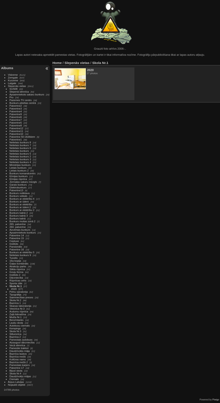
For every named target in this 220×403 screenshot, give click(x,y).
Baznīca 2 (15, 336)
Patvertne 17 (17, 367)
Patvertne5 (16, 122)
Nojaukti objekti (16, 384)
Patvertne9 (16, 114)
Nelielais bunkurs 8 (20, 142)
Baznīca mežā (18, 356)
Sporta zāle (16, 283)
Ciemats (14, 379)
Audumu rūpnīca (19, 311)
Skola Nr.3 (15, 331)
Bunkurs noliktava (20, 193)
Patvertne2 (16, 105)
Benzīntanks (17, 319)
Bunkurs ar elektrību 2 (22, 210)
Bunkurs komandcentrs (23, 173)
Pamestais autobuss (21, 339)
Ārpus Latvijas (16, 381)
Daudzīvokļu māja (20, 350)
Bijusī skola (16, 370)
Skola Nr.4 (15, 373)
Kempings (15, 328)
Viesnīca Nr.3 (17, 308)
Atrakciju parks (18, 266)
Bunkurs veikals (18, 195)
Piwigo (215, 399)
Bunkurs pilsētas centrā (23, 102)
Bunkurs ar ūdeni (19, 201)
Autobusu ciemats (20, 325)
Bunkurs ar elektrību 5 (22, 252)
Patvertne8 (16, 125)
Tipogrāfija (15, 294)
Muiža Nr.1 (16, 317)
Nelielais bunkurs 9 (20, 255)
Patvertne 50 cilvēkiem (22, 136)
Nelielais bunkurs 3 (20, 159)
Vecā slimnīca (17, 345)
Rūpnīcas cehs (18, 280)
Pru (11, 97)
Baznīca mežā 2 (19, 362)
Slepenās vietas (17, 86)
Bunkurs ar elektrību (21, 204)
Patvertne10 (16, 133)
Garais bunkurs (18, 184)
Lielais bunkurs (18, 167)
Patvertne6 (16, 117)
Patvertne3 (16, 108)
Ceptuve (14, 241)
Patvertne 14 (17, 235)
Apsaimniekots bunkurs (23, 232)
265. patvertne (18, 224)
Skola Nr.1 (16, 286)
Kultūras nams (18, 359)
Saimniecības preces (21, 297)
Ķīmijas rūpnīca (18, 179)
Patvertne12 (16, 128)
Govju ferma (16, 272)
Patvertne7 (16, 119)
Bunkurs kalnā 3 (19, 215)
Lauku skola (16, 322)
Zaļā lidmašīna (18, 314)
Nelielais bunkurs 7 (20, 145)
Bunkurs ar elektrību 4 (22, 198)
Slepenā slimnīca (19, 91)
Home (57, 63)
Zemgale (13, 77)
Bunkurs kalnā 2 (19, 212)
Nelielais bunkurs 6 (20, 148)
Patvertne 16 (17, 249)
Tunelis (14, 257)
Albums (7, 68)
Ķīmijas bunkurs (19, 176)
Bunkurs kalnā (18, 218)
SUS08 (14, 88)
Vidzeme (13, 74)
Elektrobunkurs (18, 187)
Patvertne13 (16, 190)
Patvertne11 (16, 131)
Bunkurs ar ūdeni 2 (20, 207)
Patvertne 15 (17, 238)
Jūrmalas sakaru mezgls (23, 181)
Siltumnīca (15, 334)
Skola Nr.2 (15, 300)
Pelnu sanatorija (19, 291)
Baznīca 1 (15, 303)
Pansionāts (16, 246)
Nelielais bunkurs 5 (20, 153)
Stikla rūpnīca (17, 269)
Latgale (12, 83)
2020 (14, 288)
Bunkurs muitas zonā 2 (23, 221)
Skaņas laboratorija (20, 305)
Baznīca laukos (18, 353)
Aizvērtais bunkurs (20, 229)
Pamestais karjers (20, 365)
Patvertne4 (16, 111)
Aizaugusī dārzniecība (22, 342)
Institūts (14, 243)
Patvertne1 (16, 139)
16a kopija (15, 260)
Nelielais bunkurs (20, 150)
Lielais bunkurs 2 (19, 170)
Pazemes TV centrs (21, 100)
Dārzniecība (16, 277)
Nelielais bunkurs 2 (20, 156)
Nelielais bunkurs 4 (20, 162)
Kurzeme (13, 80)
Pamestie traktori (19, 348)
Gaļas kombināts (19, 263)
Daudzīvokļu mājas (20, 376)
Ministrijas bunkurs (20, 164)
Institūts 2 (15, 274)
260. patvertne (18, 226)
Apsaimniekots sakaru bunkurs (27, 94)
